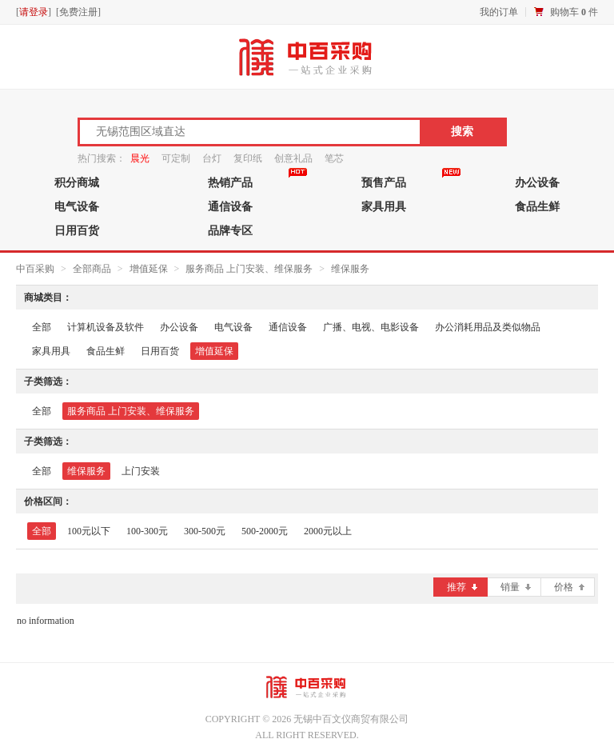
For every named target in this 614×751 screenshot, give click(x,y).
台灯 (211, 158)
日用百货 (76, 230)
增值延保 (150, 268)
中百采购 (35, 268)
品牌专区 (230, 230)
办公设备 (537, 182)
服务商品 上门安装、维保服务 (249, 268)
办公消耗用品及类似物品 (487, 327)
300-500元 (204, 531)
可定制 (175, 158)
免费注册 (78, 12)
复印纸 (247, 158)
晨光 (140, 158)
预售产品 (383, 182)
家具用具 (383, 206)
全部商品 (92, 268)
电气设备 (76, 206)
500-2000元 (264, 531)
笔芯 (334, 158)
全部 (41, 327)
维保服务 (350, 268)
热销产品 (230, 182)
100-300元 (147, 531)
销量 (515, 587)
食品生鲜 (537, 206)
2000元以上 (328, 531)
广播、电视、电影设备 (371, 327)
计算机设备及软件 (105, 327)
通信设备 (230, 206)
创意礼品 (293, 158)
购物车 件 (574, 12)
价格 (569, 587)
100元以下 (88, 531)
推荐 (462, 587)
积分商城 (76, 182)
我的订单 (499, 12)
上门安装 (141, 471)
